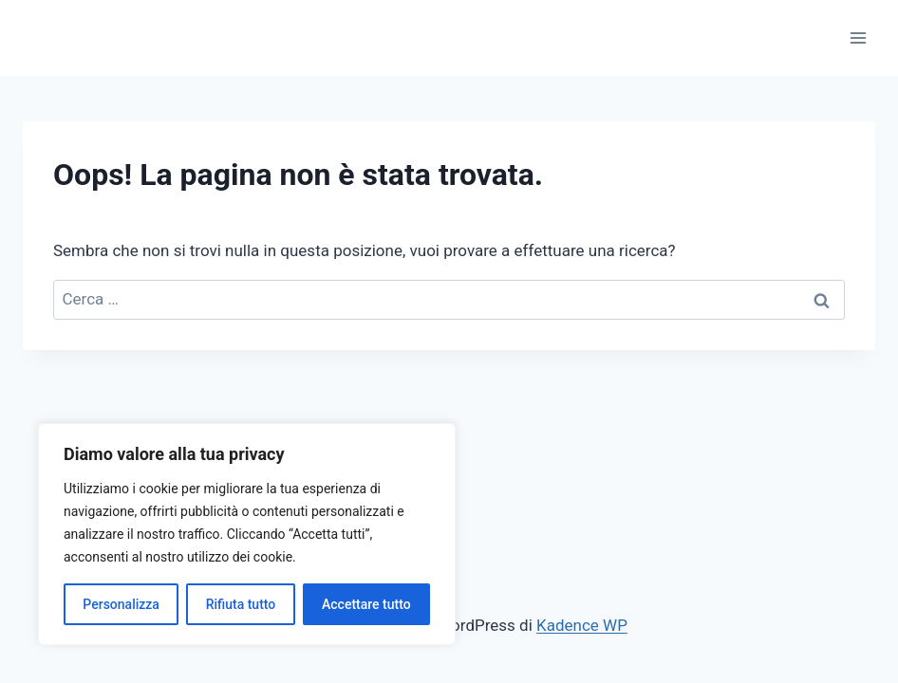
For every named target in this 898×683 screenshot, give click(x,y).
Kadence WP (581, 625)
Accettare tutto (366, 604)
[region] (247, 534)
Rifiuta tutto (241, 604)
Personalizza (121, 604)
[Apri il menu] (857, 37)
